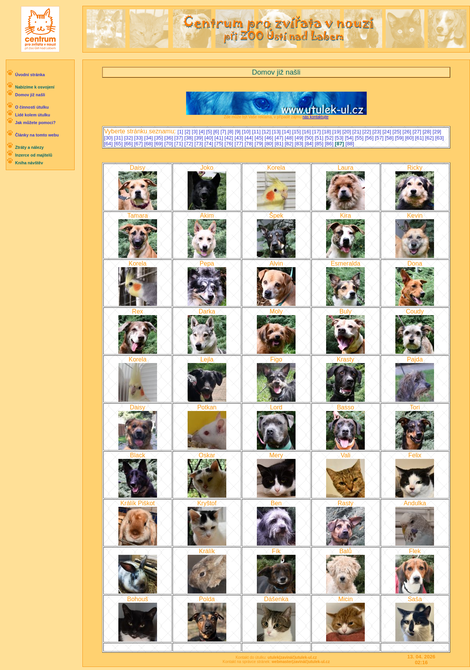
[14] (287, 132)
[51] (320, 138)
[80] (270, 144)
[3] (195, 132)
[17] (317, 132)
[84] (310, 144)
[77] (239, 144)
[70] (169, 144)
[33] (139, 138)
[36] (169, 138)
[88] (349, 144)
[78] (249, 144)
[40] (209, 138)
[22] (367, 132)
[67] (139, 144)
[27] (417, 132)
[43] (239, 138)
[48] (290, 138)
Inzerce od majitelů (33, 155)
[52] (330, 138)
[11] (257, 132)
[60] (410, 138)
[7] (224, 132)
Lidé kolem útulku (32, 115)
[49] (300, 138)
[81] (280, 144)
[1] (181, 132)
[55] (360, 138)
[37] (179, 138)
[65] (119, 144)
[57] (380, 138)
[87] (340, 144)
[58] (390, 138)
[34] (149, 138)
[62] (430, 138)
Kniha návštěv (29, 162)
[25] (398, 132)
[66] (129, 144)
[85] (320, 144)
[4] (202, 132)
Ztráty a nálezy (29, 147)
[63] (439, 138)
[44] (249, 138)
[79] (260, 144)
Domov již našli (30, 94)
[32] (129, 138)
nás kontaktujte (315, 117)
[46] (270, 138)
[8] (231, 132)
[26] (408, 132)
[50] (310, 138)
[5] (210, 132)
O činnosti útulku (32, 107)
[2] (188, 132)
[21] (357, 132)
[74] (209, 144)
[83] (300, 144)
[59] (400, 138)
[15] (297, 132)
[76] (229, 144)
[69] (159, 144)
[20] (347, 132)
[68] (149, 144)
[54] (350, 138)
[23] (378, 132)
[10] (247, 132)
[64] (109, 144)
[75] (219, 144)
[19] (337, 132)
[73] (199, 144)
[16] (307, 132)
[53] (340, 138)
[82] (290, 144)
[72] (190, 144)
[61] (420, 138)
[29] (436, 132)
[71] (179, 144)
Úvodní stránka (30, 74)
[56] (370, 138)
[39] (199, 138)
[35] (159, 138)
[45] (260, 138)
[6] (216, 132)
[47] (280, 138)
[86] (330, 144)
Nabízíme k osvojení (35, 87)
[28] (427, 132)
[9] (238, 132)
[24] (388, 132)
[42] (229, 138)
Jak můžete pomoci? (35, 122)
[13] (277, 132)
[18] (327, 132)
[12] (267, 132)
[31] (119, 138)
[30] (109, 138)
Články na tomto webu (37, 135)
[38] (190, 138)
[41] (219, 138)
